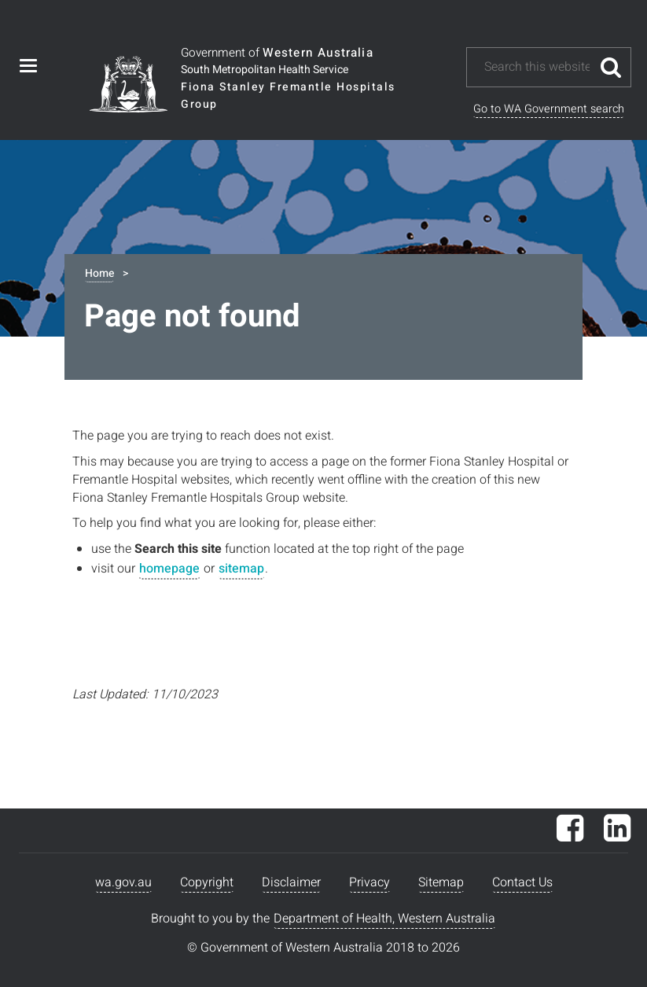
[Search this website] (537, 67)
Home (99, 273)
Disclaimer (291, 882)
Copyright (206, 882)
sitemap (241, 568)
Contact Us (522, 882)
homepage (169, 568)
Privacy (369, 882)
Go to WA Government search (548, 109)
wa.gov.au (123, 882)
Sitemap (441, 882)
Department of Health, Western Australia (384, 918)
